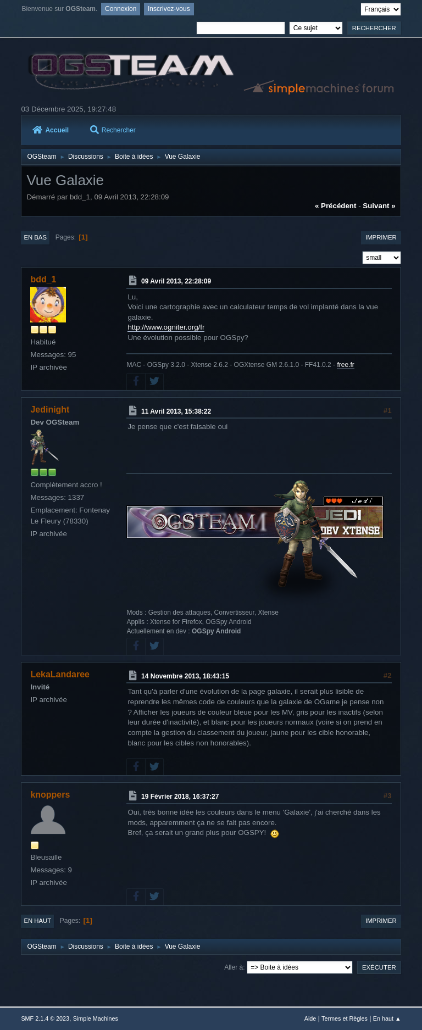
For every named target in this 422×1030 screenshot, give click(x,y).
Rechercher (113, 130)
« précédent (336, 206)
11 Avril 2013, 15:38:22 (176, 411)
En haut (37, 920)
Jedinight (49, 409)
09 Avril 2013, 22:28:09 (176, 281)
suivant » (379, 206)
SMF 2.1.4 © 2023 (45, 1018)
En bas (35, 237)
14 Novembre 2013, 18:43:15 (185, 676)
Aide (310, 1018)
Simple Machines (95, 1018)
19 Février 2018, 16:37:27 (180, 796)
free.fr (345, 365)
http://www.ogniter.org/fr (165, 327)
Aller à (233, 967)
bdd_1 (43, 279)
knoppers (50, 794)
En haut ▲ (387, 1018)
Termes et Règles (344, 1018)
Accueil (50, 130)
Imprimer (381, 237)
